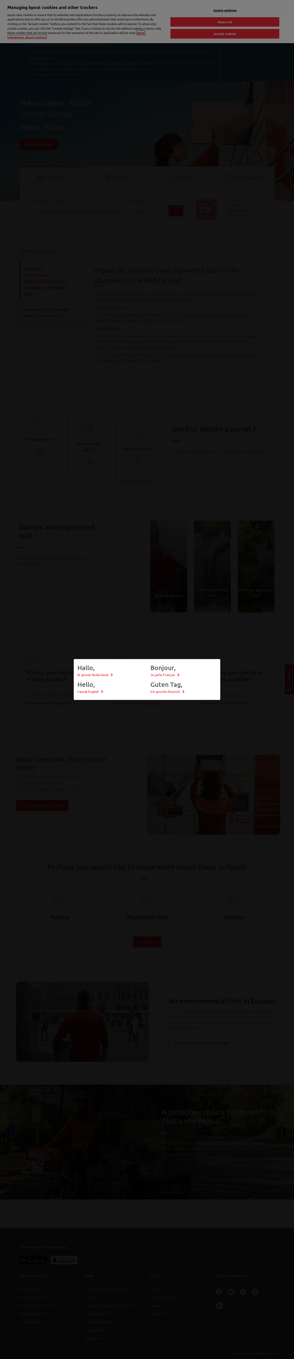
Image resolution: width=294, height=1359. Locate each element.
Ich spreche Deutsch (165, 691)
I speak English (88, 691)
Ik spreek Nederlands (92, 675)
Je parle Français (162, 675)
